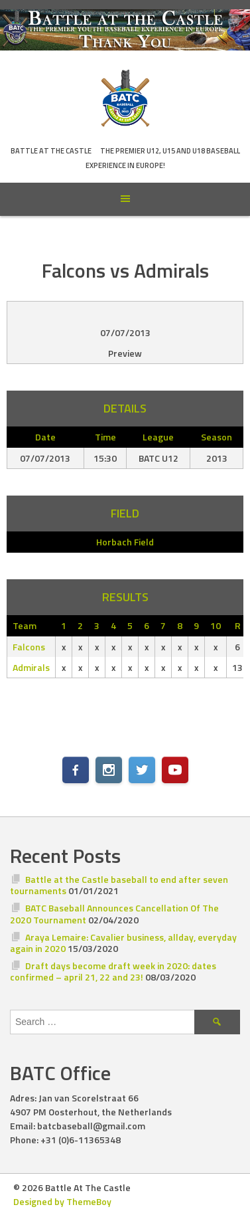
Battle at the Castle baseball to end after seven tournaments (119, 885)
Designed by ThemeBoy (62, 1201)
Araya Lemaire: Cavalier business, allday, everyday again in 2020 (123, 943)
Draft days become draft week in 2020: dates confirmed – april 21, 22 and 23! (113, 971)
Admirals (31, 667)
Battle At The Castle (51, 150)
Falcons (29, 647)
